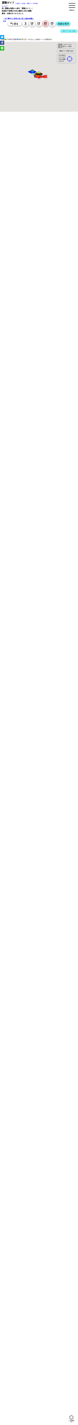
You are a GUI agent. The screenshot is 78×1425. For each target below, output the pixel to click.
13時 (20, 329)
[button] (37, 75)
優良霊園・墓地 (13, 387)
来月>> (54, 298)
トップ (4, 6)
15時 (20, 332)
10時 (20, 326)
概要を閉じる (38, 161)
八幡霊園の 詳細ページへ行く (14, 1040)
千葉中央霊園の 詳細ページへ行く (14, 1355)
